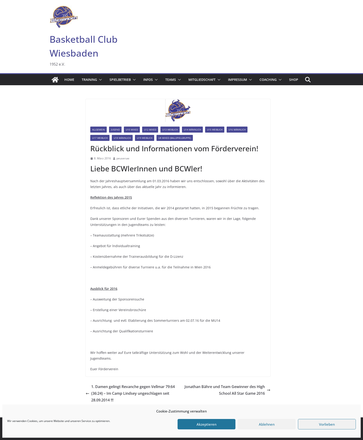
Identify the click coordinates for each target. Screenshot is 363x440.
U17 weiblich (100, 138)
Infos (148, 79)
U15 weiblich (214, 129)
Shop (293, 79)
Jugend (115, 129)
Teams (170, 79)
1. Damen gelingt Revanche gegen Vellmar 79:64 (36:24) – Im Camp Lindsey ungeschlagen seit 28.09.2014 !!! (130, 393)
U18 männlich (122, 138)
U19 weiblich (144, 138)
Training (89, 79)
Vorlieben (327, 424)
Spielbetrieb (120, 79)
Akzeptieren (206, 424)
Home (69, 79)
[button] (99, 79)
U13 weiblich (170, 129)
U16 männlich (237, 129)
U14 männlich (192, 129)
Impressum (237, 79)
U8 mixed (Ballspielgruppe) (174, 138)
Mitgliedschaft (202, 79)
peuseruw (122, 158)
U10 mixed (132, 129)
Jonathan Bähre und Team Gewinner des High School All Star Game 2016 (227, 390)
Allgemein (98, 129)
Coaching (268, 79)
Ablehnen (267, 424)
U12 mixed (150, 129)
